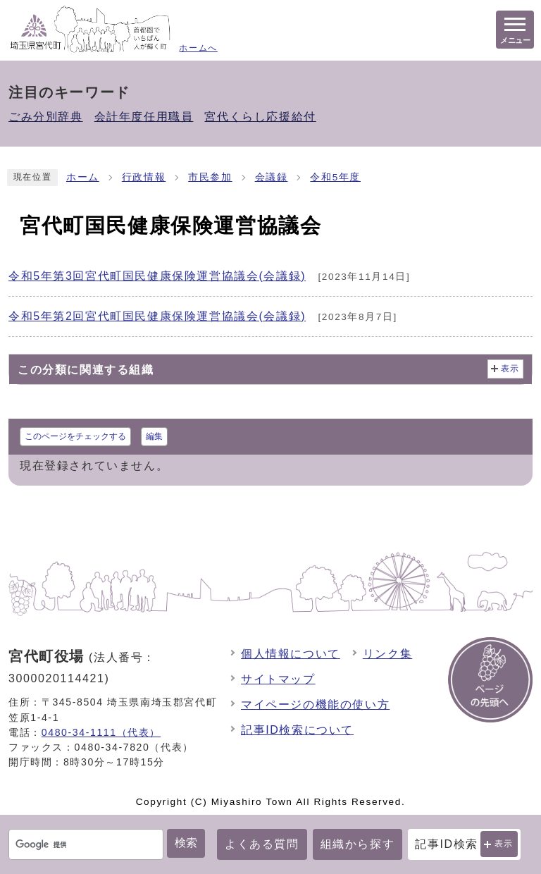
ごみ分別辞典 (45, 117)
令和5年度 (335, 177)
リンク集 (387, 654)
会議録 (271, 177)
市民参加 (210, 177)
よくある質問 (262, 844)
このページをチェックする (75, 436)
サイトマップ (278, 679)
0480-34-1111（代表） (101, 732)
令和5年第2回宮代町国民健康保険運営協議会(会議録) (157, 316)
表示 (504, 843)
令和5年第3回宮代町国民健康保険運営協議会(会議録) (157, 276)
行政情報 (144, 177)
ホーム (82, 177)
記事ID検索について (297, 730)
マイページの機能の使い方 (315, 704)
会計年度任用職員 (144, 117)
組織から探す (358, 844)
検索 (186, 843)
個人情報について (290, 654)
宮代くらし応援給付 (260, 117)
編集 (154, 436)
